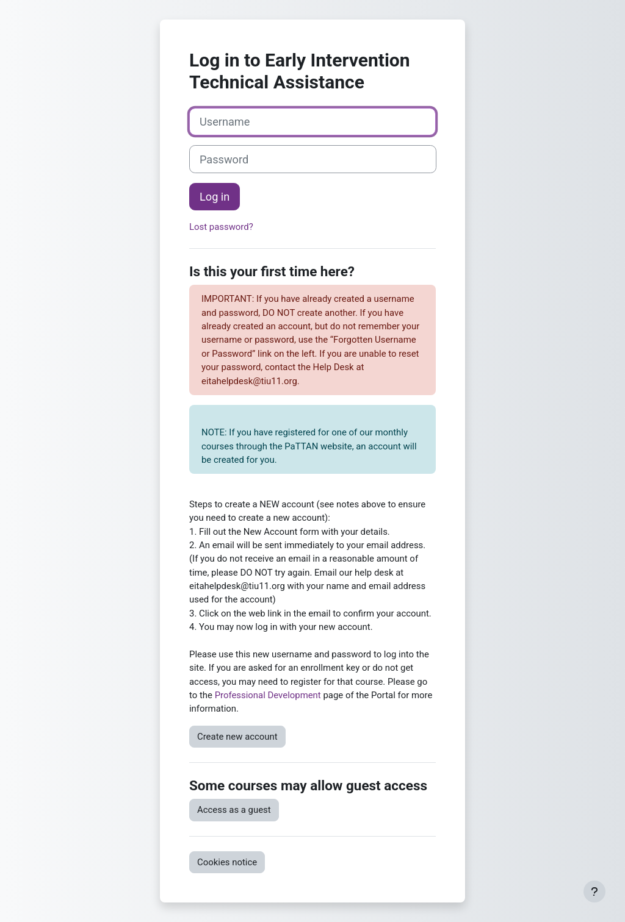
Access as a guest (234, 809)
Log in (214, 196)
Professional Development (268, 695)
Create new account (237, 736)
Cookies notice (227, 862)
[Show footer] (594, 891)
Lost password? (221, 226)
